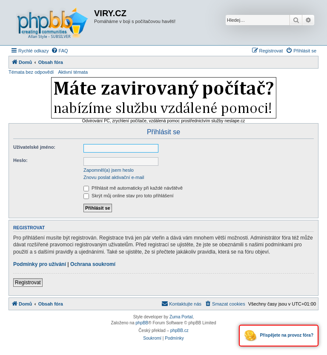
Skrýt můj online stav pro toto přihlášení (128, 195)
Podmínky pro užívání (39, 264)
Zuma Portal (180, 317)
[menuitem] (59, 51)
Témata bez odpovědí (31, 72)
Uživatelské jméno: (34, 147)
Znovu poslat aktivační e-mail (113, 177)
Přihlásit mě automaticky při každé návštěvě (133, 187)
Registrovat (28, 283)
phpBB (141, 322)
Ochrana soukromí (92, 264)
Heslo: (20, 160)
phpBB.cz (179, 330)
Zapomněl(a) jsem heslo (108, 170)
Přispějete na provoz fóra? (278, 335)
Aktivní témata (73, 72)
